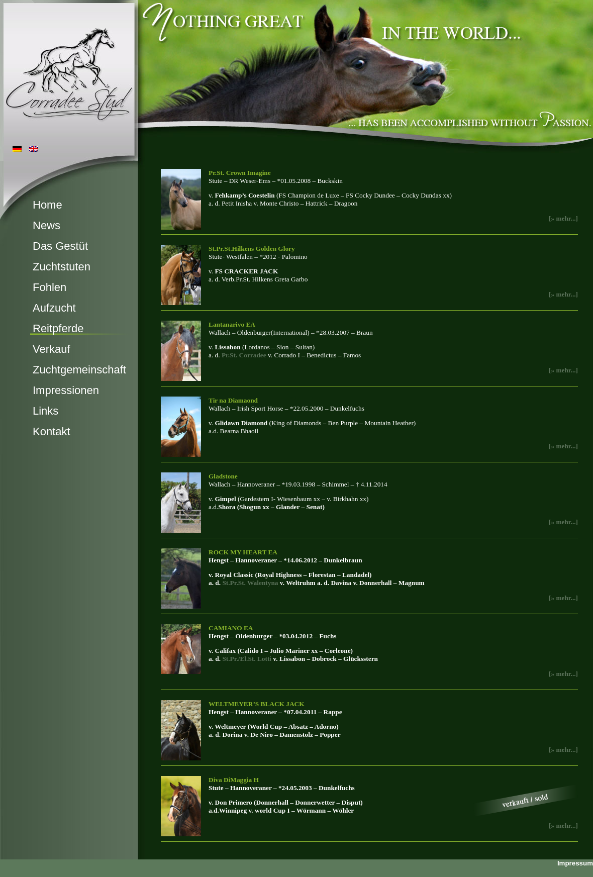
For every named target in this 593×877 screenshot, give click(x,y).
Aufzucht (54, 308)
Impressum (575, 863)
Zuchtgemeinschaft (79, 369)
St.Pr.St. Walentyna (250, 583)
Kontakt (51, 431)
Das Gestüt (60, 246)
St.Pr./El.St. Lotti (246, 658)
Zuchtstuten (61, 266)
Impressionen (66, 390)
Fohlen (49, 287)
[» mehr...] (563, 370)
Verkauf (51, 349)
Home (47, 205)
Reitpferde (58, 328)
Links (45, 411)
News (46, 225)
